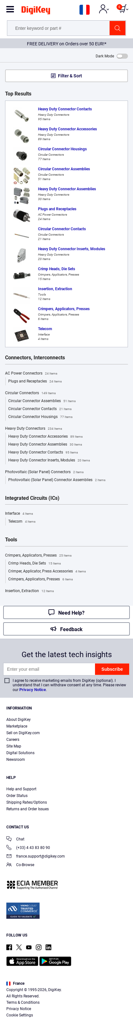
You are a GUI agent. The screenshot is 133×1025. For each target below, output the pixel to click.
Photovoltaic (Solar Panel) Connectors (44, 472)
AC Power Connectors (31, 373)
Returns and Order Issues (27, 809)
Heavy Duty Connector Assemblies (45, 444)
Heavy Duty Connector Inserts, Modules (49, 460)
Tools (11, 540)
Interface (19, 514)
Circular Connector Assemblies (42, 401)
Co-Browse (20, 865)
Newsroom (15, 759)
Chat (15, 840)
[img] (36, 11)
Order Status (17, 795)
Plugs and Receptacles (35, 381)
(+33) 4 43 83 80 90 (28, 848)
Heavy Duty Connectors (33, 429)
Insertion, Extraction (29, 591)
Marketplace (16, 726)
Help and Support (21, 789)
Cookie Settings (19, 1015)
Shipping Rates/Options (26, 802)
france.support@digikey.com (35, 857)
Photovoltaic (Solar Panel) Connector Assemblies (56, 480)
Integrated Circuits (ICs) (32, 498)
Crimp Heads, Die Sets (34, 563)
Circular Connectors (30, 393)
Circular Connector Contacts (40, 409)
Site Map (13, 746)
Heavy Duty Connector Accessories (45, 437)
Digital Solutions (20, 753)
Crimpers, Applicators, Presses (38, 555)
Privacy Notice (32, 689)
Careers (12, 739)
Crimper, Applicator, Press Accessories (47, 571)
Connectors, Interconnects (35, 358)
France (15, 983)
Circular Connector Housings (40, 417)
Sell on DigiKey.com (23, 733)
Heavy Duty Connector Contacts (43, 452)
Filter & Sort (70, 75)
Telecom (21, 522)
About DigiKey (18, 719)
